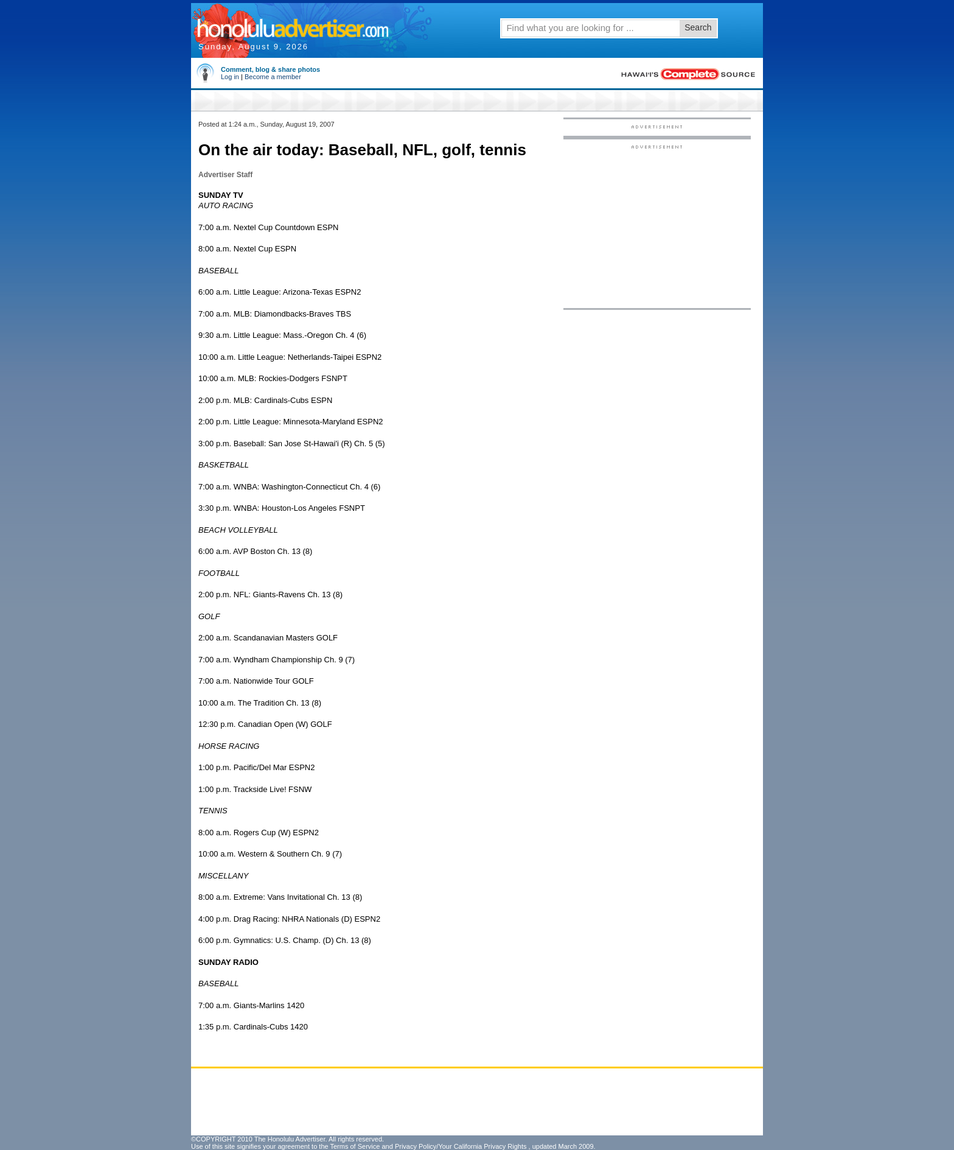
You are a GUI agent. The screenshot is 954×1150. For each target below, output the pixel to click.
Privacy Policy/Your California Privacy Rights (461, 1146)
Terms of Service (355, 1146)
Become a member (273, 76)
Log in (230, 76)
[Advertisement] (657, 226)
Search (697, 27)
